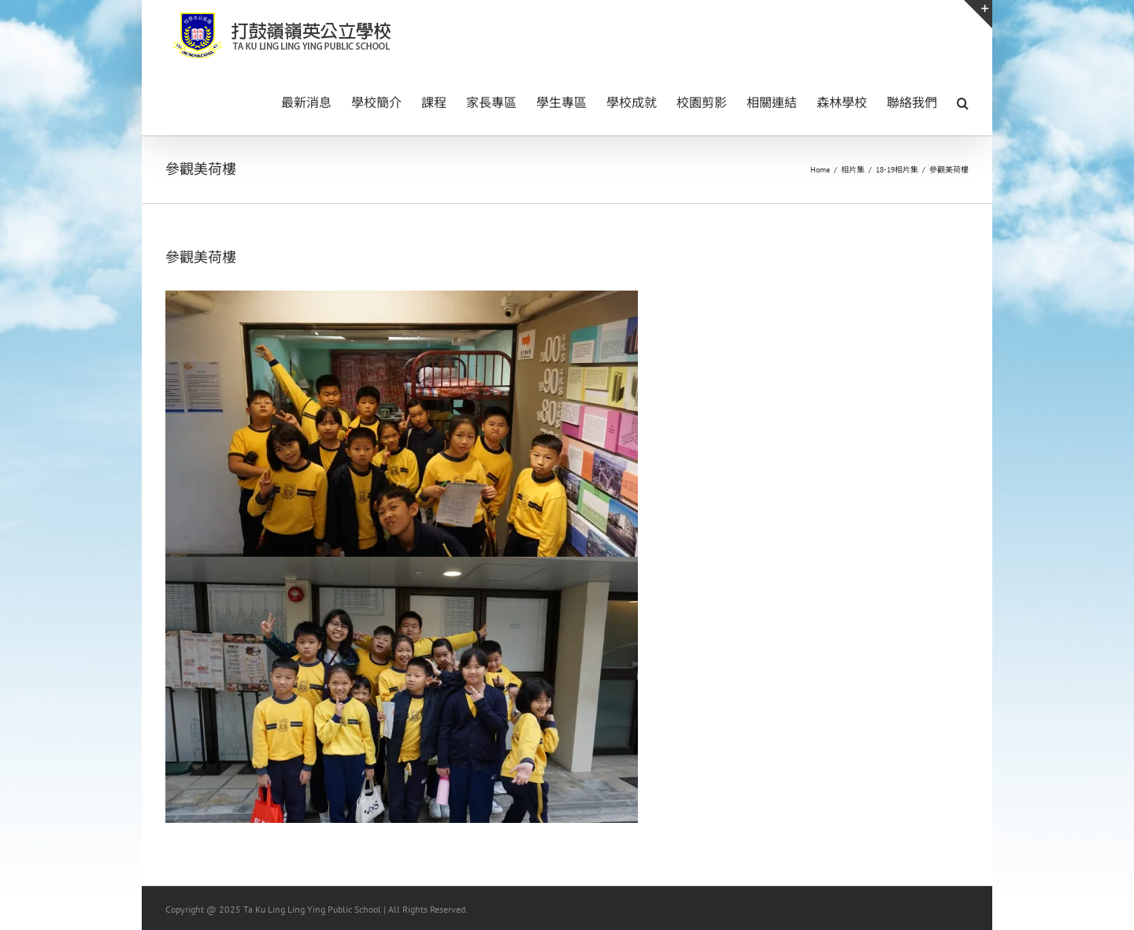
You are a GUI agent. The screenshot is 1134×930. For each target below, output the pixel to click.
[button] (963, 101)
